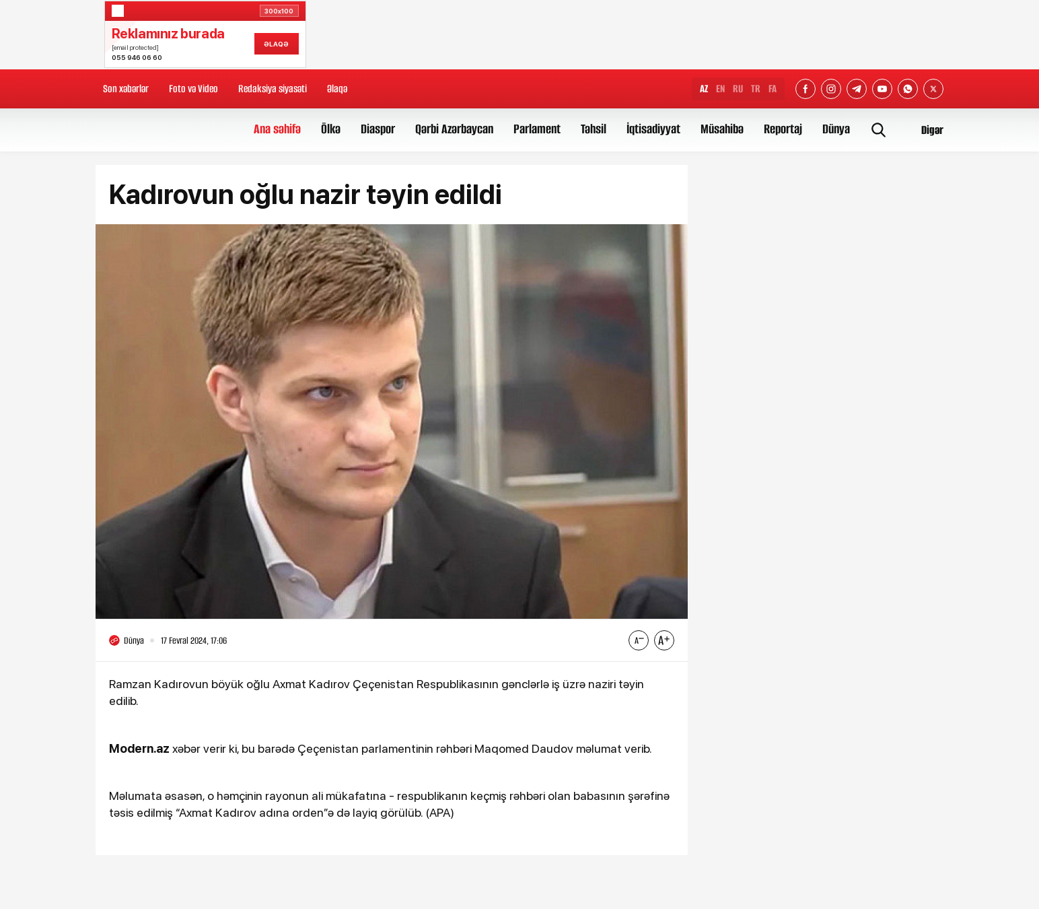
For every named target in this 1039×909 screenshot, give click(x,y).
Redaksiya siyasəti (272, 88)
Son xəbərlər (126, 88)
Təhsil (593, 129)
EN (720, 88)
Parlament (537, 129)
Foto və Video (193, 88)
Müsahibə (722, 129)
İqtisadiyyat (653, 129)
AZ (704, 88)
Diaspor (378, 129)
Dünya (836, 129)
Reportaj (783, 129)
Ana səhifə (277, 129)
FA (772, 88)
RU (738, 88)
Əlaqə (337, 88)
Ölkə (331, 129)
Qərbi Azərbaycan (454, 129)
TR (755, 88)
